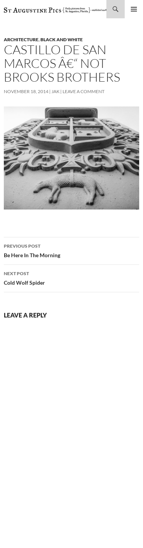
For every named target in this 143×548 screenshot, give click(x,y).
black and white (61, 39)
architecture (21, 39)
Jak (55, 91)
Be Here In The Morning (71, 250)
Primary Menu (134, 9)
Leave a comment (83, 91)
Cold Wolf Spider (71, 277)
